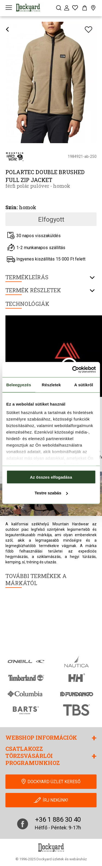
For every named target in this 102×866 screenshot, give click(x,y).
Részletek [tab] (51, 384)
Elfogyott (51, 219)
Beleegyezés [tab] (18, 384)
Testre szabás (51, 493)
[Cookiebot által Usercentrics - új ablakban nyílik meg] (73, 369)
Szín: (11, 207)
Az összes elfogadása (51, 477)
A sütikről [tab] (83, 384)
